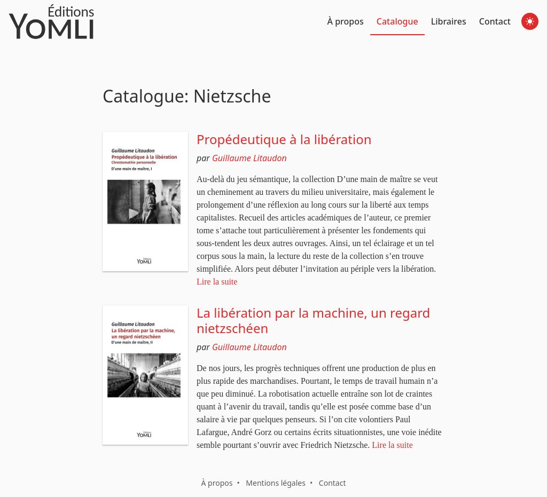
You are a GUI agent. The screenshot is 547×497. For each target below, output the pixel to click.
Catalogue (397, 21)
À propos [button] (216, 483)
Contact (495, 21)
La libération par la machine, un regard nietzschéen (313, 320)
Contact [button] (332, 483)
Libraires (448, 21)
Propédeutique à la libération (284, 139)
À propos (345, 21)
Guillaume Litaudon (249, 158)
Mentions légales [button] (276, 483)
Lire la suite (217, 281)
